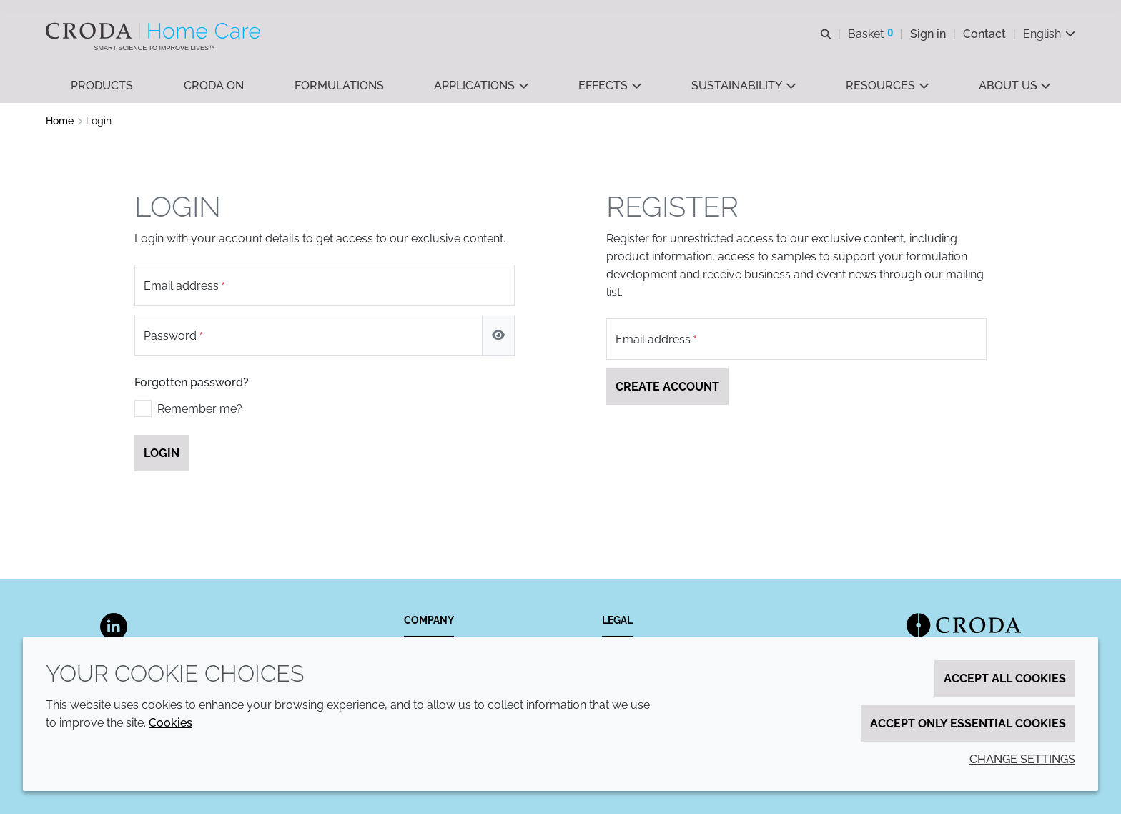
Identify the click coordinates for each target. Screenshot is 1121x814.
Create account (667, 388)
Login (161, 454)
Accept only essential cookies (968, 723)
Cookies (170, 723)
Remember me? (199, 410)
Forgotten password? (191, 384)
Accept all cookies (1005, 678)
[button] (102, 86)
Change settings (1022, 759)
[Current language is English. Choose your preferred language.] (1049, 34)
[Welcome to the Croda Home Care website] (155, 30)
